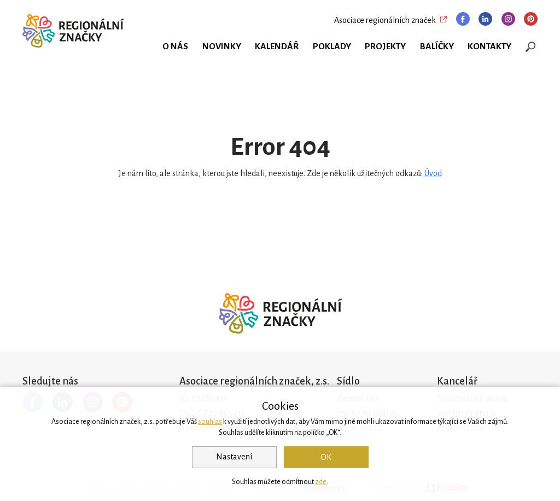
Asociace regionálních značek (385, 20)
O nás (175, 46)
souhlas (210, 422)
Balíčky (437, 46)
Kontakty (489, 46)
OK (325, 457)
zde (320, 482)
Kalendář (277, 46)
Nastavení (234, 456)
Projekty (385, 46)
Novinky (221, 46)
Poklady (332, 46)
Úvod (433, 173)
